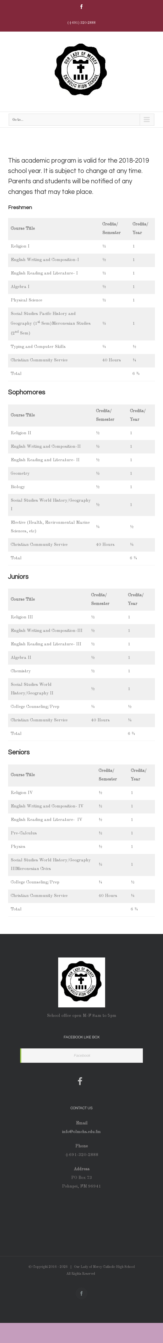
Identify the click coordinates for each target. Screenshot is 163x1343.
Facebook (82, 1055)
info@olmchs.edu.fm (81, 1132)
